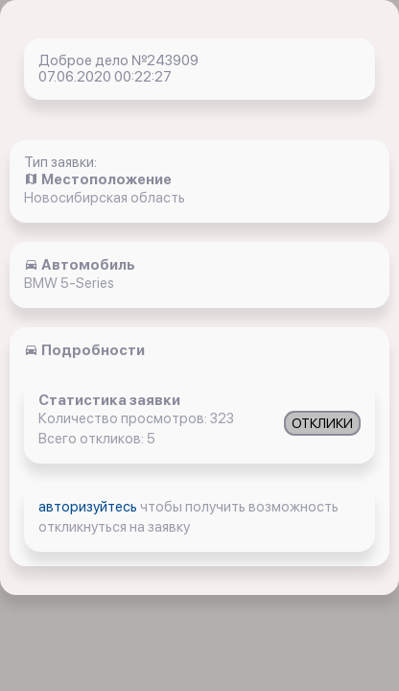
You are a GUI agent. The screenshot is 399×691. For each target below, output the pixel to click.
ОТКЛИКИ (322, 423)
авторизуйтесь (89, 506)
